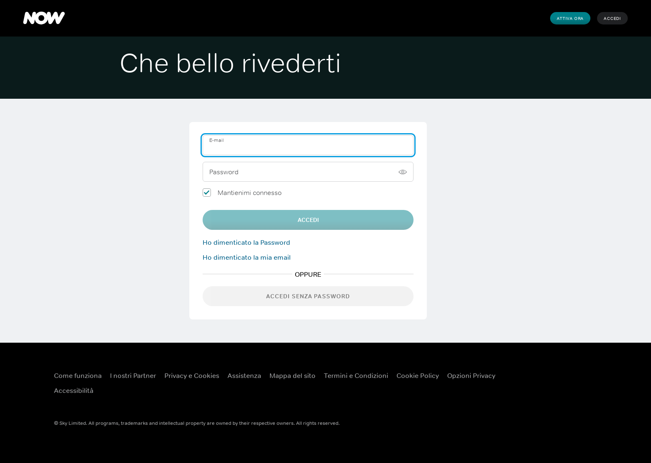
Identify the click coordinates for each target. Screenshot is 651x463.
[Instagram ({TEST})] (530, 393)
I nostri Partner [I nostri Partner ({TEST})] (133, 375)
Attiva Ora (570, 18)
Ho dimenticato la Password (246, 242)
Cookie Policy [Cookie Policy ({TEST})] (417, 375)
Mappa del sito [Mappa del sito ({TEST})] (292, 375)
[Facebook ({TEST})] (530, 370)
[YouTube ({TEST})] (552, 370)
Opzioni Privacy (471, 375)
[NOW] (44, 18)
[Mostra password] (403, 172)
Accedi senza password (308, 296)
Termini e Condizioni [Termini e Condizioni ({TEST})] (356, 375)
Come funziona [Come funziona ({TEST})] (78, 375)
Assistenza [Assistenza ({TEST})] (244, 375)
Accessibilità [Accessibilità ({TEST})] (73, 390)
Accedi (612, 18)
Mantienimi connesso (249, 192)
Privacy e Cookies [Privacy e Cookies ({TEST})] (191, 375)
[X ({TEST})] (573, 370)
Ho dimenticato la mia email (247, 257)
